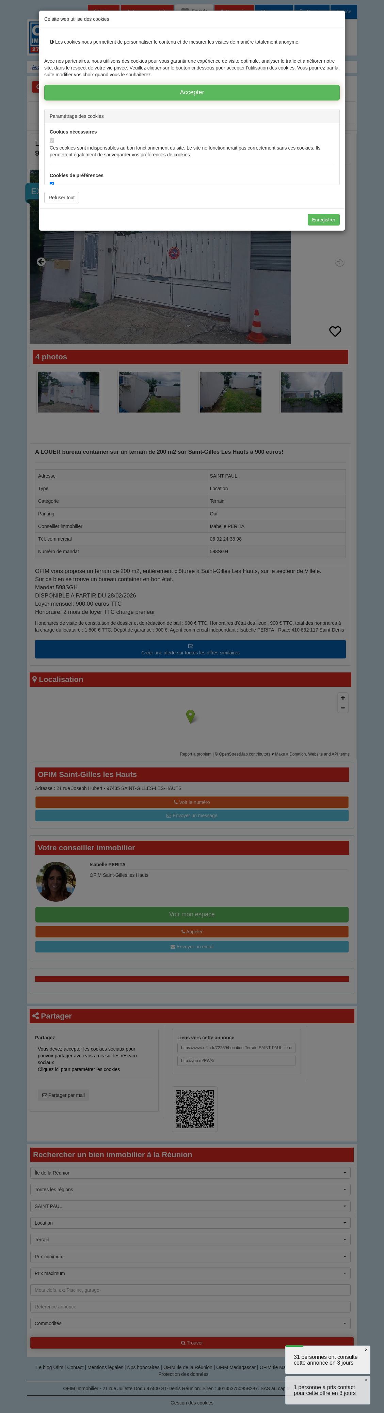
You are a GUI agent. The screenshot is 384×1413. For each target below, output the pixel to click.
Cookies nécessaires (73, 132)
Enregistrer (323, 219)
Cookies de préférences (76, 175)
